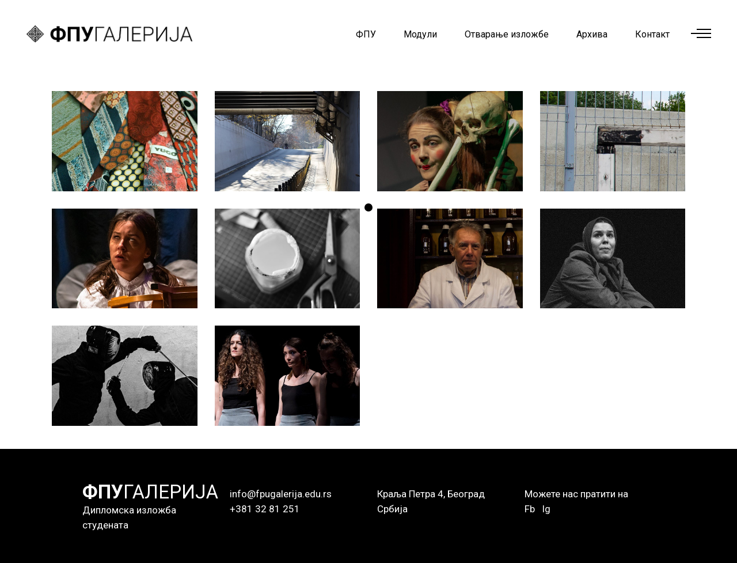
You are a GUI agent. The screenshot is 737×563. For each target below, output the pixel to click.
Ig (546, 509)
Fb (530, 509)
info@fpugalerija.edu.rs (281, 494)
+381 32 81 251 (265, 509)
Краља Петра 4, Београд (431, 494)
